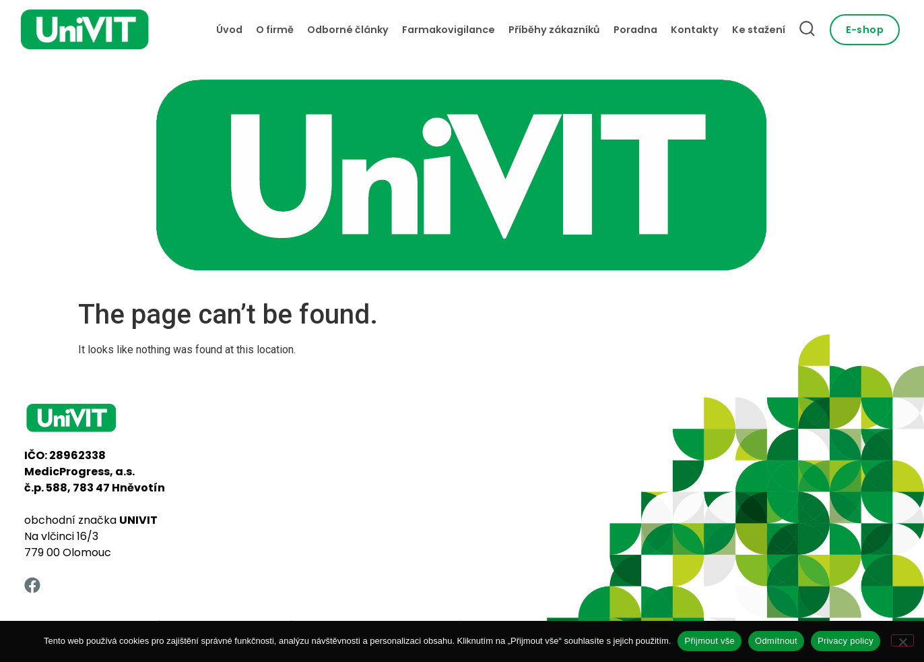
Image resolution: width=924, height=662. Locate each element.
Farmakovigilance (448, 29)
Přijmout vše (709, 641)
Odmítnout (776, 641)
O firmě (275, 29)
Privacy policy (845, 641)
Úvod (229, 29)
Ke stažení (758, 29)
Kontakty (695, 29)
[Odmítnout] (902, 640)
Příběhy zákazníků (554, 29)
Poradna (635, 29)
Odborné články (348, 29)
